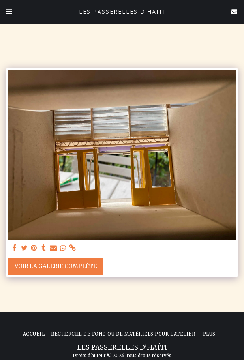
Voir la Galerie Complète (56, 266)
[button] (8, 11)
